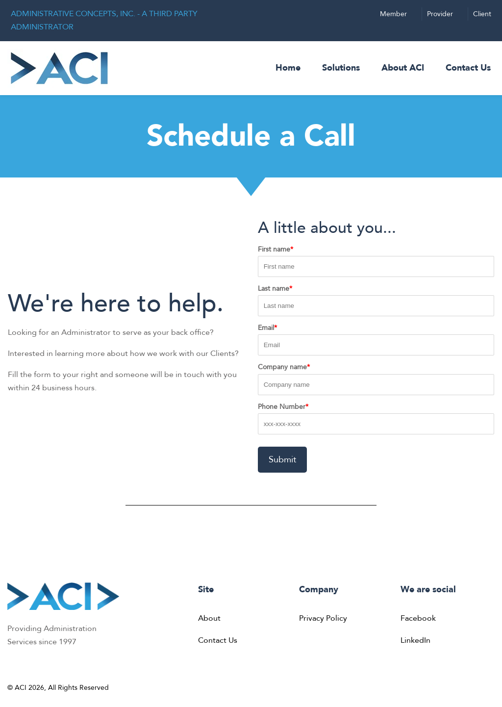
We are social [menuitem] (428, 589)
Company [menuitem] (318, 589)
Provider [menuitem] (440, 14)
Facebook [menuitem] (418, 618)
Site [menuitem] (206, 589)
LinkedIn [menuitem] (415, 640)
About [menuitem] (209, 618)
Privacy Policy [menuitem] (323, 618)
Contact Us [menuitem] (468, 68)
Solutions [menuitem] (341, 68)
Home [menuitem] (288, 68)
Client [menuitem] (482, 14)
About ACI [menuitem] (402, 68)
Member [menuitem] (393, 14)
